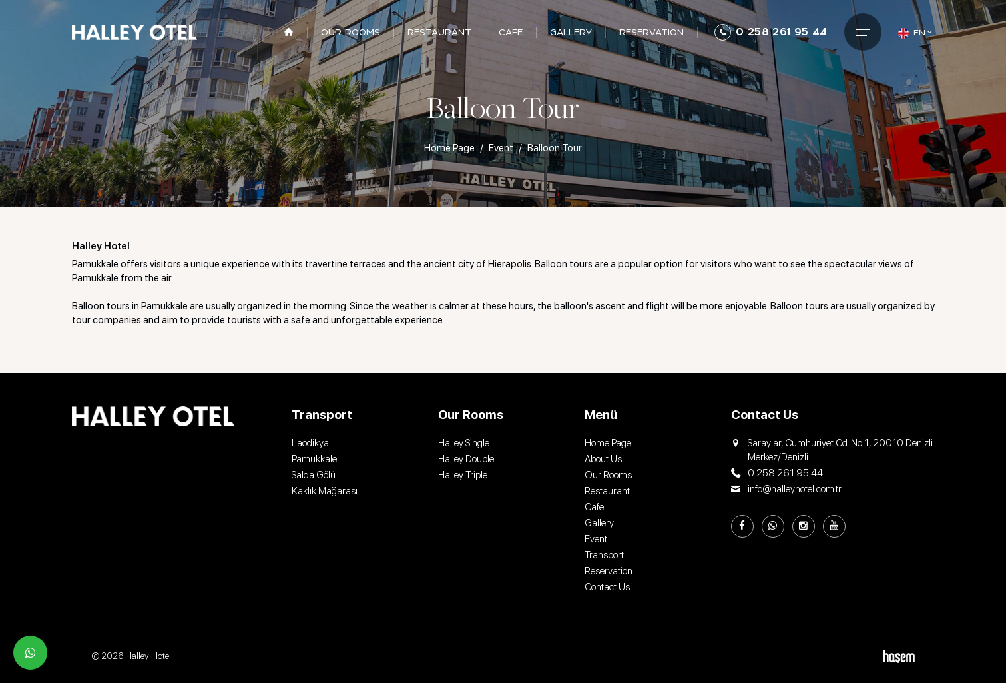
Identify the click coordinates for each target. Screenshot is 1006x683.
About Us (603, 459)
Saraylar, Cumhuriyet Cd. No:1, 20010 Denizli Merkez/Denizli (832, 450)
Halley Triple (462, 475)
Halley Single (463, 443)
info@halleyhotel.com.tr (786, 489)
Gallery (599, 523)
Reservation (608, 571)
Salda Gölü (314, 475)
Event (501, 148)
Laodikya (310, 443)
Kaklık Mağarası (325, 491)
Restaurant (607, 491)
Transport (604, 555)
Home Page (449, 148)
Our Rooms (608, 475)
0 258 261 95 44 (770, 32)
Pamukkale (314, 459)
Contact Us (607, 587)
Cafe (594, 507)
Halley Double (466, 459)
